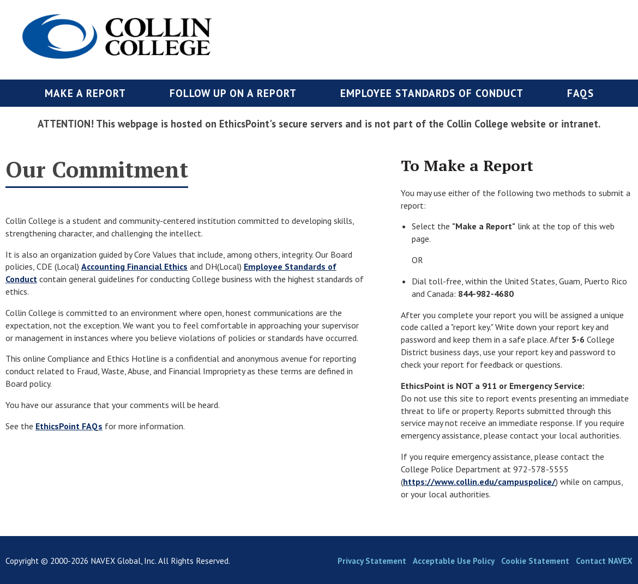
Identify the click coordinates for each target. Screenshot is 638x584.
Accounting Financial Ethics (134, 266)
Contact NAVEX (604, 561)
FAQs (580, 93)
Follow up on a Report (233, 93)
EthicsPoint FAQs (69, 426)
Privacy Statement (372, 561)
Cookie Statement (535, 561)
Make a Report (85, 93)
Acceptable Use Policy (454, 561)
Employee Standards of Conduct (431, 93)
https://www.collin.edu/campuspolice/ (479, 481)
